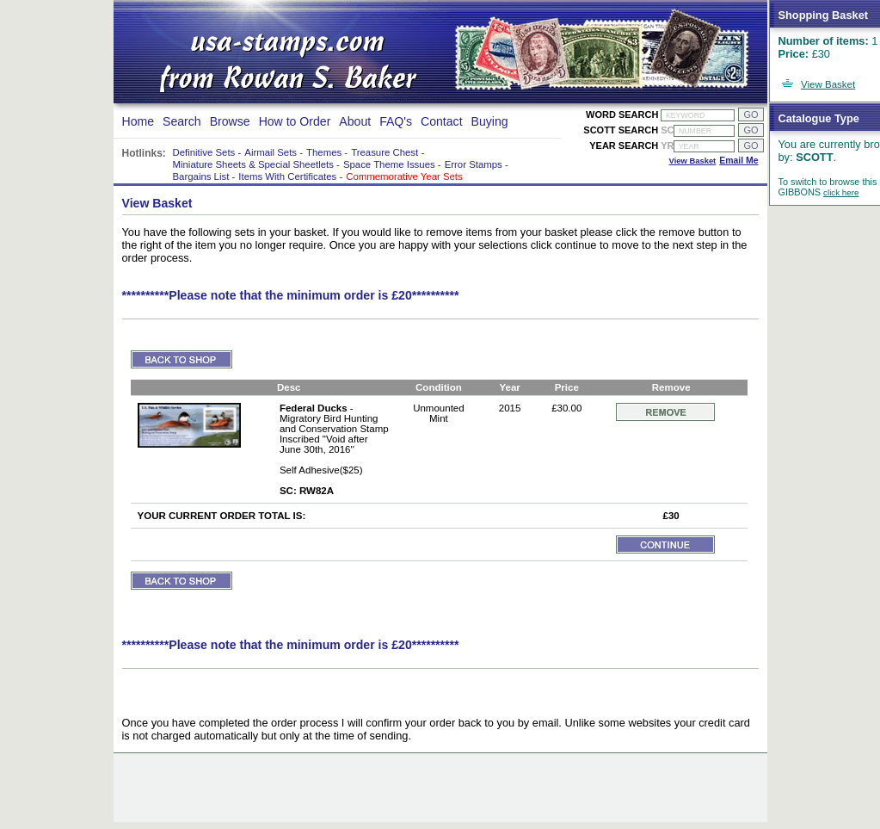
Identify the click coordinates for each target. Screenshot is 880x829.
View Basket (828, 84)
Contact (442, 121)
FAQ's (395, 121)
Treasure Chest (384, 152)
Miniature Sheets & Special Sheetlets (253, 164)
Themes (324, 152)
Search (182, 121)
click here (840, 192)
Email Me (738, 160)
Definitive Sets (204, 152)
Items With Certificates (287, 176)
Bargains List (201, 176)
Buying (489, 121)
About (355, 121)
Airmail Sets (270, 152)
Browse (230, 121)
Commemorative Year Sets (404, 176)
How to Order (295, 121)
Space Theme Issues (389, 164)
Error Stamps (473, 164)
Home (138, 121)
